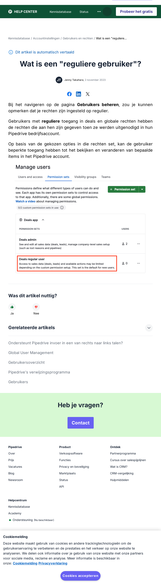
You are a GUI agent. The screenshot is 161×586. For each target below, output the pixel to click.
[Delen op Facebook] (69, 94)
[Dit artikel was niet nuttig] (36, 307)
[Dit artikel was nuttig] (12, 307)
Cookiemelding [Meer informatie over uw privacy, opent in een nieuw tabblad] (25, 563)
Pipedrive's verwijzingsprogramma (39, 372)
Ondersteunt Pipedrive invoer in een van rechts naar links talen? (65, 343)
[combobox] (99, 7)
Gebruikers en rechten (78, 38)
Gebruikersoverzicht (26, 362)
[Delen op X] (87, 94)
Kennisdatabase (19, 38)
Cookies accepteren (80, 576)
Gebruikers (18, 382)
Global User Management (30, 352)
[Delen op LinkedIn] (78, 94)
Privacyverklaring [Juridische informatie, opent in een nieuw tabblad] (52, 563)
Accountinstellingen (46, 38)
